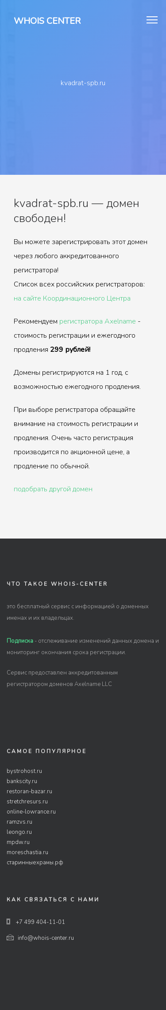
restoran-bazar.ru (29, 791)
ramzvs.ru (19, 822)
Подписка (20, 641)
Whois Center (47, 21)
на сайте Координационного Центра (72, 298)
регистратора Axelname (97, 321)
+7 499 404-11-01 (36, 922)
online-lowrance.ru (31, 812)
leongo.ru (19, 832)
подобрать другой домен (53, 489)
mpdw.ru (18, 842)
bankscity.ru (22, 781)
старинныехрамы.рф (35, 863)
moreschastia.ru (27, 852)
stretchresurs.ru (27, 802)
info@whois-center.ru (40, 938)
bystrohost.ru (24, 771)
